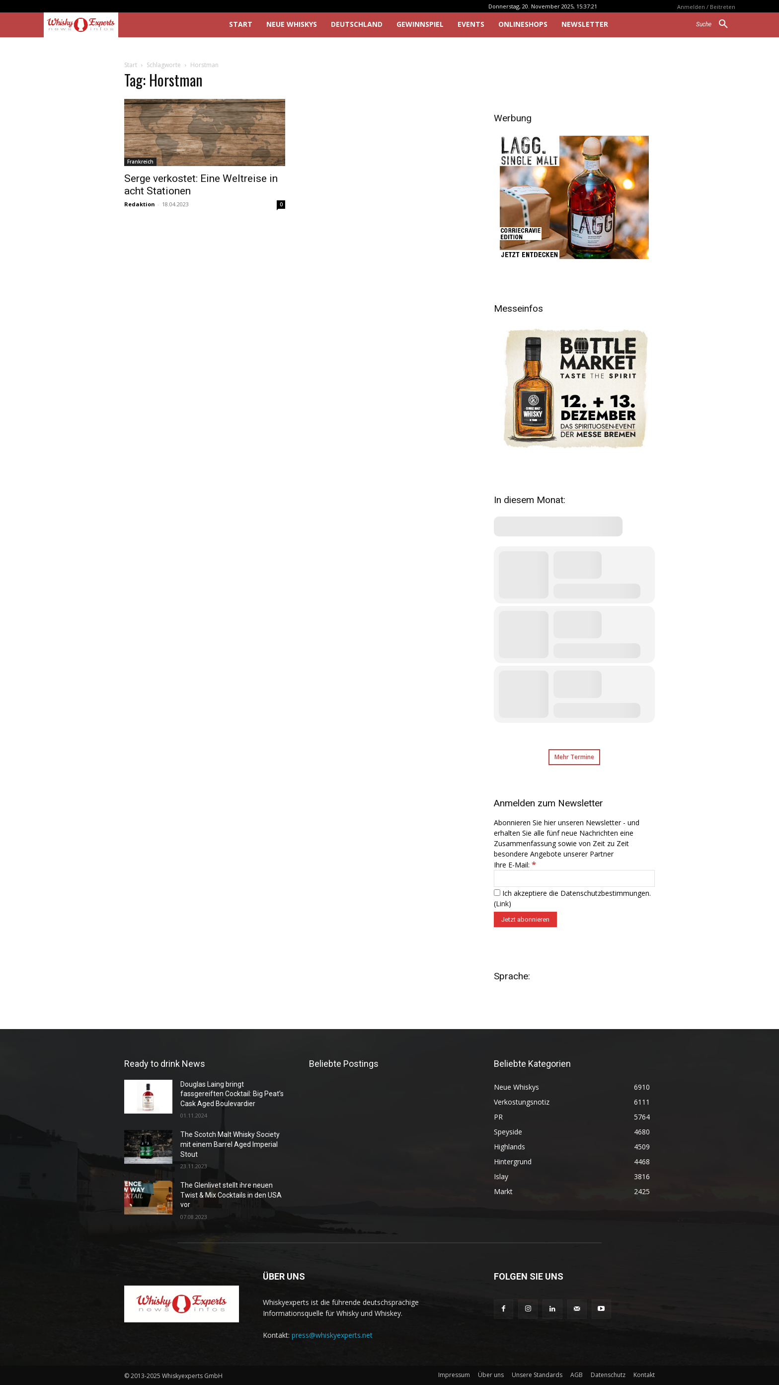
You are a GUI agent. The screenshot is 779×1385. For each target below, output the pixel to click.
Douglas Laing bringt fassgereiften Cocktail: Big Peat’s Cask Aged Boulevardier (232, 1094)
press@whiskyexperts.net (332, 1335)
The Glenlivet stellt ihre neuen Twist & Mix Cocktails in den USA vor (231, 1195)
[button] (715, 24)
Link (502, 903)
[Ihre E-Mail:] (574, 878)
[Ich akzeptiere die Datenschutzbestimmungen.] (497, 892)
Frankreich (140, 161)
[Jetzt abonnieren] (525, 919)
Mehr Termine (574, 757)
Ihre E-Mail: (515, 864)
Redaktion (139, 204)
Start (130, 65)
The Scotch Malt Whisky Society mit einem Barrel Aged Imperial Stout (230, 1144)
